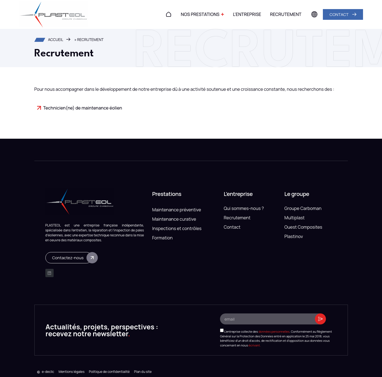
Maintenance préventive (176, 210)
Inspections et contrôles (177, 228)
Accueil (55, 39)
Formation (162, 238)
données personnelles (274, 331)
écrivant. (255, 345)
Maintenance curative (174, 219)
